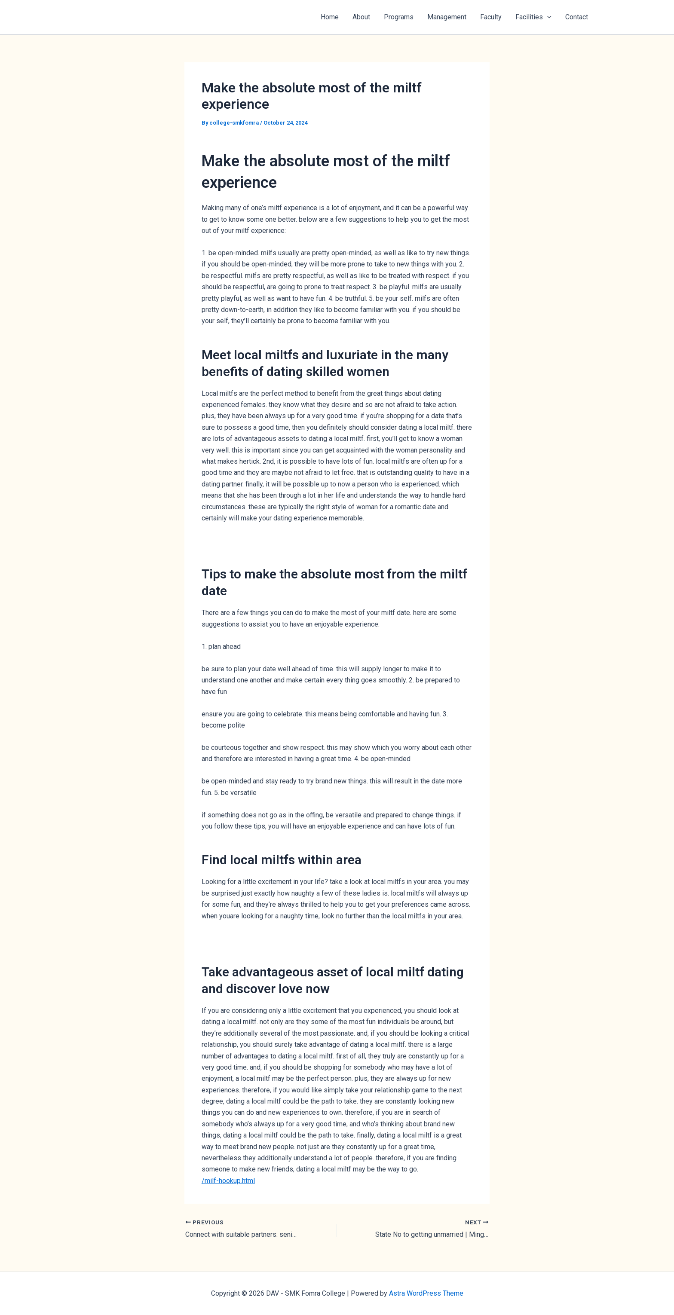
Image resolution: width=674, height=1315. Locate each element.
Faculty (491, 17)
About (361, 17)
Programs (399, 17)
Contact (576, 17)
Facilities (533, 17)
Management (446, 17)
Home (330, 17)
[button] (547, 17)
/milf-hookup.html (228, 1181)
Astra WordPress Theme (426, 1293)
